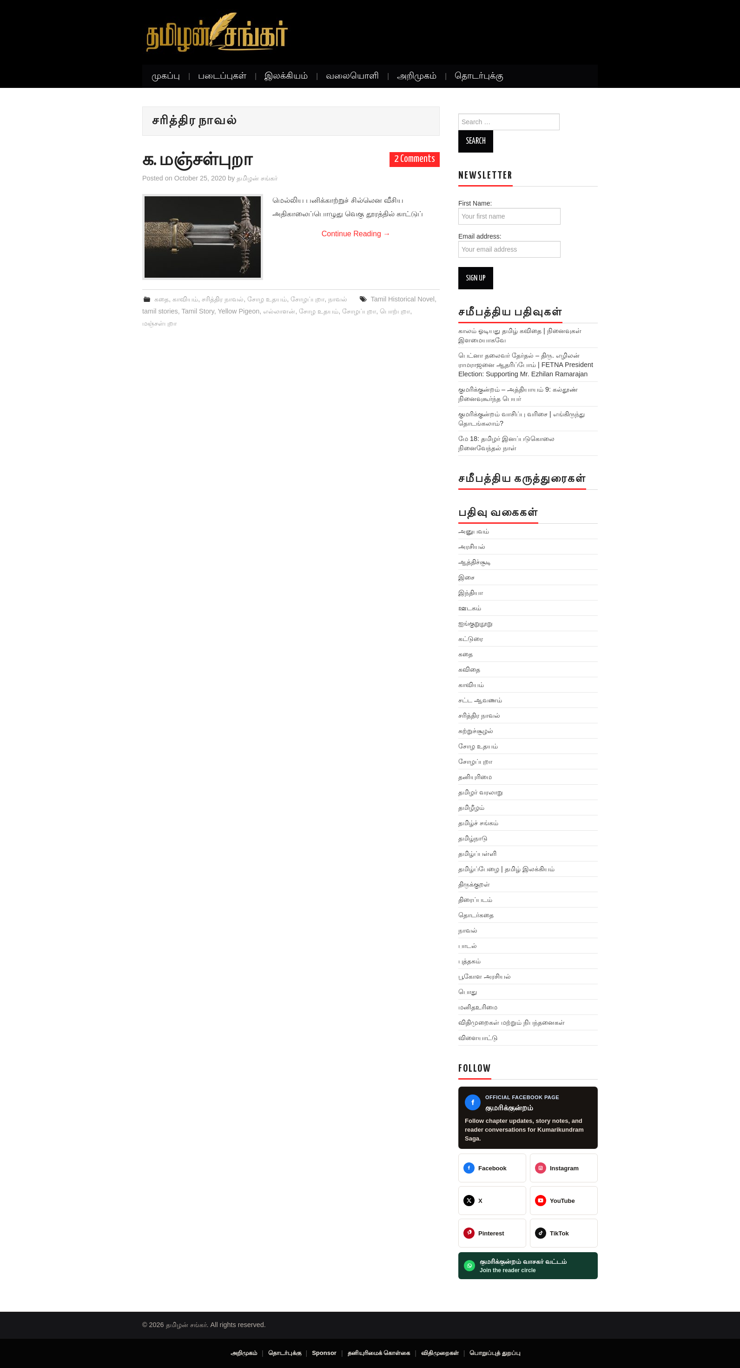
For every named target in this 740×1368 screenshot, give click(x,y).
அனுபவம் (473, 531)
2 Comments (414, 159)
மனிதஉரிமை (477, 1007)
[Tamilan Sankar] (492, 1168)
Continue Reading (356, 234)
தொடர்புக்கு (479, 76)
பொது (467, 991)
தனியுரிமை (475, 777)
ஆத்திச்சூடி (474, 562)
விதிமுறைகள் (440, 1352)
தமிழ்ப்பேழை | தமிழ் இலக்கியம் (506, 869)
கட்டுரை (470, 638)
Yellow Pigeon (238, 311)
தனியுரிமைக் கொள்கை (379, 1352)
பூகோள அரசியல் (484, 976)
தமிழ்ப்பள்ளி (477, 853)
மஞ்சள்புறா (159, 323)
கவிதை (469, 669)
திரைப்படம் (475, 899)
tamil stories (160, 311)
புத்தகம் (469, 961)
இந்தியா (470, 592)
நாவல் (337, 299)
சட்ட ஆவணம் (480, 700)
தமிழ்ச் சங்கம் (478, 823)
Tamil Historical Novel (403, 299)
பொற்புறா (395, 311)
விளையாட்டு (478, 1037)
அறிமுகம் (416, 76)
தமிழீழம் (471, 807)
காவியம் (185, 299)
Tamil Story (198, 311)
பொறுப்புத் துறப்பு (495, 1352)
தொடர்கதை (476, 915)
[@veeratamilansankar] (492, 1233)
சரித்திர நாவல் (223, 299)
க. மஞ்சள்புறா (197, 160)
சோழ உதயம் (267, 299)
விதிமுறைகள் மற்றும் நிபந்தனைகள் (511, 1022)
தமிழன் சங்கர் (257, 178)
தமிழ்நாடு (473, 838)
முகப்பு (166, 76)
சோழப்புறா (307, 299)
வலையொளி (352, 76)
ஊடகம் (469, 608)
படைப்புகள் (222, 76)
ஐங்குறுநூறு (475, 623)
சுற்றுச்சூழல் (475, 730)
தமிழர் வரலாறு (480, 792)
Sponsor (324, 1352)
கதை (161, 299)
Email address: (509, 245)
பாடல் (467, 945)
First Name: (509, 212)
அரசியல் (471, 546)
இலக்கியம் (286, 76)
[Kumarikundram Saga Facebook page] (528, 1118)
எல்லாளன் (279, 311)
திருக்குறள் (474, 884)
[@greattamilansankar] (564, 1168)
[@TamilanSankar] (492, 1200)
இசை (466, 577)
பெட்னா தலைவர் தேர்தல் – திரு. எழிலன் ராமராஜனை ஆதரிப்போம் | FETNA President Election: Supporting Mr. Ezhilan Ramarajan (525, 365)
